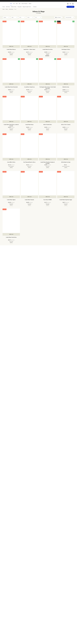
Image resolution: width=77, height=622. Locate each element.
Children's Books (13, 6)
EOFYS (59, 21)
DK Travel (11, 429)
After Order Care (68, 610)
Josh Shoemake (47, 391)
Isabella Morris (29, 53)
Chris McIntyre (66, 354)
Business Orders (55, 605)
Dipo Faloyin (66, 128)
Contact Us (67, 605)
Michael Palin (11, 316)
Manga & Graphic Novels (27, 6)
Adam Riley (47, 128)
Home (4, 9)
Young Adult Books (43, 608)
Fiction (4, 6)
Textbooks (35, 6)
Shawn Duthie (29, 128)
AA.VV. (66, 316)
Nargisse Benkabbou (29, 391)
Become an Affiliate (55, 610)
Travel (15, 9)
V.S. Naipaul (66, 53)
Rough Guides (48, 91)
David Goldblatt (29, 241)
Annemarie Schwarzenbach (66, 166)
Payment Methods (68, 608)
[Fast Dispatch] (19, 21)
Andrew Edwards (29, 91)
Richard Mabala (29, 504)
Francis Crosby (66, 241)
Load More (38, 589)
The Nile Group (13, 618)
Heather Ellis (11, 354)
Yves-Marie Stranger (47, 504)
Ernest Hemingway (11, 166)
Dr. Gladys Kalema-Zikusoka (29, 354)
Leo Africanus (66, 429)
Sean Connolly (48, 354)
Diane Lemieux (66, 391)
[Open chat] (74, 619)
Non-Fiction (8, 6)
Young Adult (20, 6)
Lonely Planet (11, 53)
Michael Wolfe (29, 166)
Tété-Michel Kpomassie (65, 91)
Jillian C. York (29, 579)
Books (7, 9)
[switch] (62, 17)
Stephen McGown (47, 429)
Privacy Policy (54, 608)
